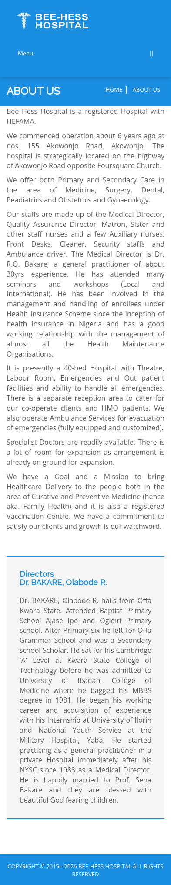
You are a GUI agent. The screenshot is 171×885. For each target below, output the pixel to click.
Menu (85, 53)
